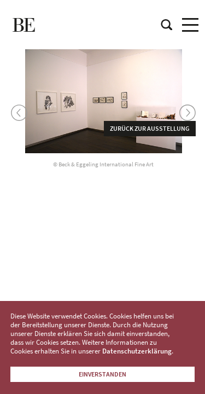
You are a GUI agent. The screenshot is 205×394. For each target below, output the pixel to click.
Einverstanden (102, 374)
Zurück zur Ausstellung (150, 128)
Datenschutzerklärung (137, 351)
